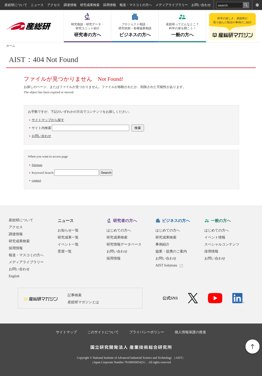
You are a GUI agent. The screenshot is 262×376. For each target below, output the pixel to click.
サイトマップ (66, 332)
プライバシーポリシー (146, 332)
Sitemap (37, 165)
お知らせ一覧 (68, 230)
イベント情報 (214, 237)
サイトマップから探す (48, 120)
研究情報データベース (124, 244)
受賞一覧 (65, 251)
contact (36, 180)
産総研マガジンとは (83, 302)
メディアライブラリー (171, 5)
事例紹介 (162, 244)
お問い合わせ (201, 5)
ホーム (10, 46)
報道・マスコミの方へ (136, 5)
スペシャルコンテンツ (221, 244)
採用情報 (109, 5)
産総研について (15, 5)
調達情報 (70, 5)
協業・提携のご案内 (171, 251)
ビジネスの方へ (134, 29)
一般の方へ (182, 29)
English (14, 276)
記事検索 (75, 295)
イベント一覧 (68, 244)
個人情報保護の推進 (190, 332)
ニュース (37, 5)
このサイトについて (103, 332)
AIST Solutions (166, 265)
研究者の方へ (87, 29)
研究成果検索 (90, 5)
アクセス (53, 5)
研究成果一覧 (68, 237)
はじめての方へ (119, 230)
